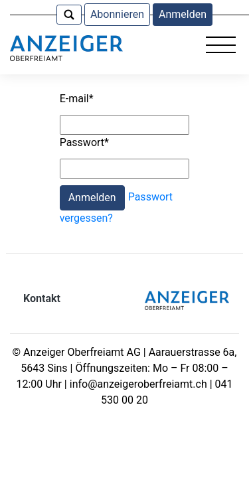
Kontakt (41, 298)
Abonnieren (117, 14)
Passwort (84, 142)
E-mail (77, 98)
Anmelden (183, 14)
